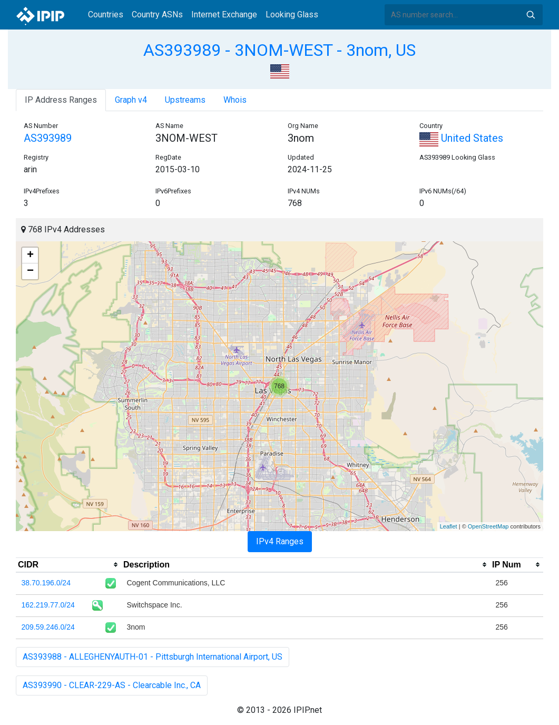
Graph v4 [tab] (131, 100)
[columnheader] (68, 564)
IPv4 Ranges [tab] (279, 541)
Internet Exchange (224, 14)
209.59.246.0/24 (48, 627)
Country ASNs (157, 14)
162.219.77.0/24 (48, 605)
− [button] (30, 271)
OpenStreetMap (488, 526)
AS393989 (48, 138)
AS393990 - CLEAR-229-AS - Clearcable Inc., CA (112, 685)
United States (461, 138)
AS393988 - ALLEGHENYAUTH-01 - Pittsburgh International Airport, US (152, 657)
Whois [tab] (235, 100)
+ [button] (30, 255)
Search (530, 15)
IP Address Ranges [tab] (61, 100)
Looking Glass (292, 14)
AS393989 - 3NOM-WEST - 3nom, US (279, 50)
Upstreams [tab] (185, 100)
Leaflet (448, 526)
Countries (105, 14)
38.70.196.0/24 (46, 583)
